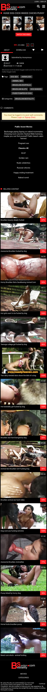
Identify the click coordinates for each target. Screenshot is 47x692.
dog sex (14, 77)
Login (36, 2)
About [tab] (7, 50)
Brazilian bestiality (24, 99)
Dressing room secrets (13, 134)
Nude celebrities (23, 163)
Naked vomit (23, 177)
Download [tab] (21, 50)
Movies (23, 674)
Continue (42, 684)
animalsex (26, 77)
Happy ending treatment (23, 173)
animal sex (18, 81)
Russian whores (23, 168)
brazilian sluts (20, 89)
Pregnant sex (23, 143)
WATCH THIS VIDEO (23, 34)
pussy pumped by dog (22, 93)
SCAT (23, 153)
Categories (23, 678)
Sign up (43, 2)
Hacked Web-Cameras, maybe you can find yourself (23, 135)
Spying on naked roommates (31, 132)
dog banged (36, 89)
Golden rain (23, 158)
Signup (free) (30, 117)
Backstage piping (11, 132)
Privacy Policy (8, 684)
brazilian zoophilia (22, 85)
